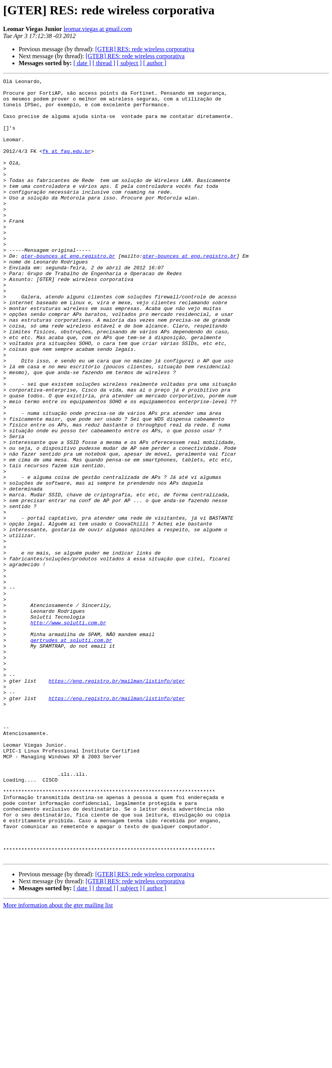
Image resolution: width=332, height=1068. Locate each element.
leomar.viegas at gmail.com (98, 29)
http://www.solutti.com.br (68, 731)
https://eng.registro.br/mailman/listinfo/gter (117, 801)
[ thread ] (103, 63)
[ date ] (82, 63)
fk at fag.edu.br (66, 166)
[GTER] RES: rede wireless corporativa (144, 49)
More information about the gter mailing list (58, 1061)
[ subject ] (129, 63)
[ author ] (155, 63)
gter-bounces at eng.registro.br (68, 291)
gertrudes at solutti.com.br (71, 752)
